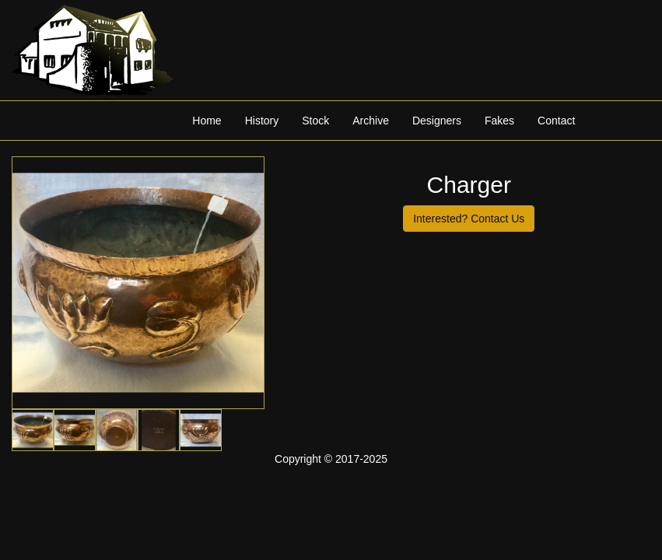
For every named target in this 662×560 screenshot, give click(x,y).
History (262, 120)
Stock (315, 120)
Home (206, 120)
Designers (436, 120)
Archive (370, 120)
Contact (556, 120)
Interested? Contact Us (468, 218)
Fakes (499, 120)
